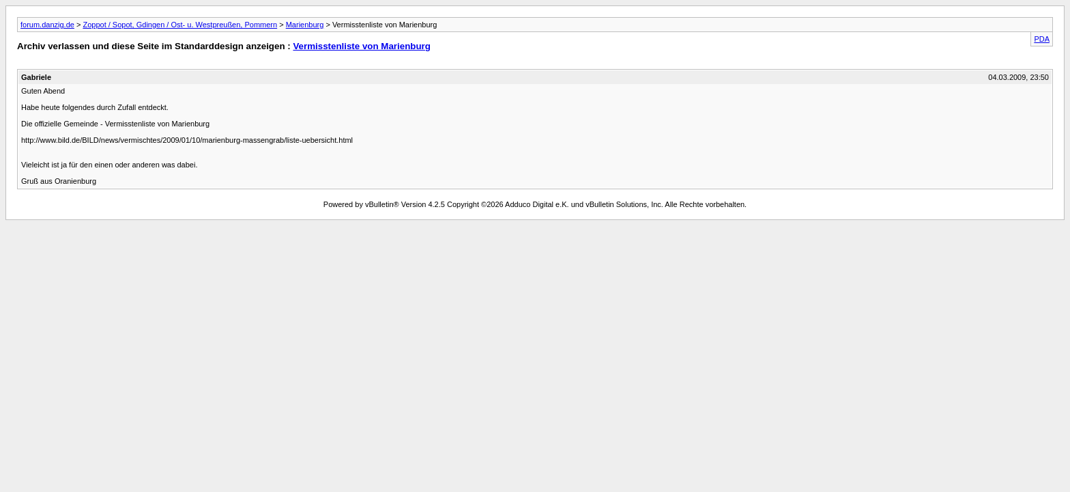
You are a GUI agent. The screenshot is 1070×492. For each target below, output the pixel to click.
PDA (1042, 39)
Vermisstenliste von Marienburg (361, 46)
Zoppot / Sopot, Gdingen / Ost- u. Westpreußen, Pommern (180, 24)
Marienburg (305, 24)
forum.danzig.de (47, 24)
